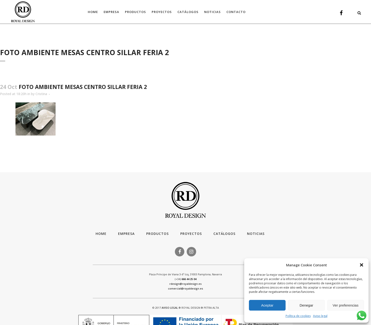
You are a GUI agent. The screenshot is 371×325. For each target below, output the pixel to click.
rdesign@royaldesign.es (185, 283)
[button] (361, 265)
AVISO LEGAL (170, 307)
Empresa (126, 233)
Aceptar (267, 305)
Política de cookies (298, 316)
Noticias (256, 233)
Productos (157, 233)
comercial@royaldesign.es (185, 288)
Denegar (306, 305)
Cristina (41, 94)
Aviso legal (320, 316)
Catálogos (224, 233)
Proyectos (191, 233)
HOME (101, 233)
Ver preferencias (345, 305)
